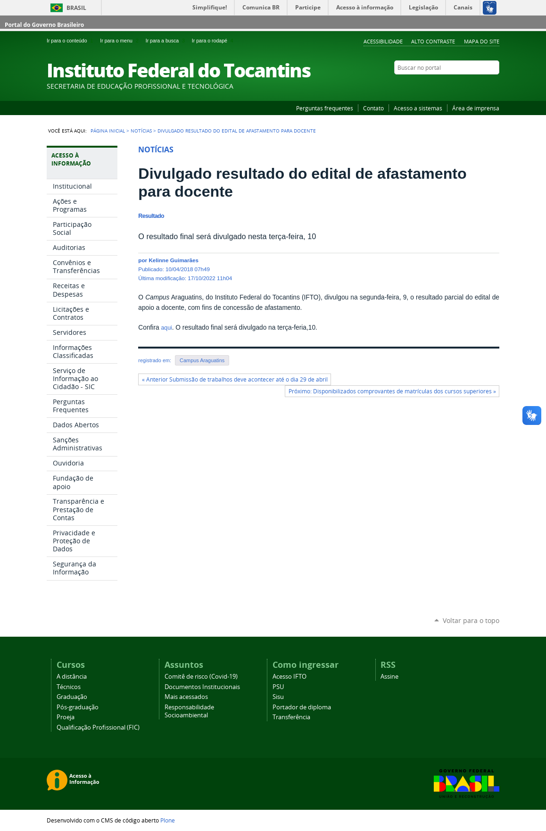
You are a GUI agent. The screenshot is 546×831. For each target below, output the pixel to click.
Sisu (278, 697)
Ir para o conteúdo (71, 40)
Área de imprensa (475, 108)
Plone (167, 820)
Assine (389, 677)
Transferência (291, 717)
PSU (278, 687)
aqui (166, 327)
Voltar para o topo (471, 620)
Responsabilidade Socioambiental (189, 711)
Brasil (76, 8)
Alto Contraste (433, 41)
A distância (72, 677)
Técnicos (69, 687)
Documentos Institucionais (202, 687)
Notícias (141, 130)
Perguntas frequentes (324, 108)
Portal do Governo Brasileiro (44, 25)
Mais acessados (186, 697)
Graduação (72, 697)
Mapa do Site (481, 41)
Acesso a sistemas (418, 108)
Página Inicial (108, 130)
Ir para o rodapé (213, 40)
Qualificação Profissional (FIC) (98, 727)
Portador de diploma (302, 707)
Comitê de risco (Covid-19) (201, 677)
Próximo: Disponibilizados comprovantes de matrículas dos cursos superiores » (392, 391)
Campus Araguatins (202, 360)
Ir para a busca (167, 40)
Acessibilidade (383, 41)
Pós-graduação (78, 707)
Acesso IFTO (289, 677)
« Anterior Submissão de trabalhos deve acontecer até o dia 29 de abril (235, 379)
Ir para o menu (120, 40)
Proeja (65, 717)
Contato (373, 108)
